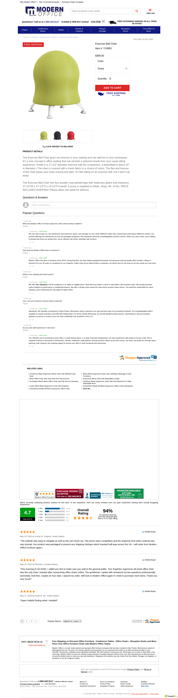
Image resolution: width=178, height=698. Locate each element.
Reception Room (125, 30)
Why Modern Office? (28, 2)
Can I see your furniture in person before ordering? (42, 301)
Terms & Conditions (107, 682)
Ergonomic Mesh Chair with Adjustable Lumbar (101, 379)
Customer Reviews (148, 684)
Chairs (24, 30)
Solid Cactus (154, 694)
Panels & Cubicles (79, 30)
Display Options (54, 621)
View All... (87, 389)
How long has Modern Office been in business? (41, 250)
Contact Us (84, 684)
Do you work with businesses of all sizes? (39, 328)
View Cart (144, 686)
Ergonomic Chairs (48, 37)
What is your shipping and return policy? (38, 274)
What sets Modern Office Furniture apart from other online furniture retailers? (52, 224)
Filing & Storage (102, 30)
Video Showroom (127, 686)
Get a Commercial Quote (49, 2)
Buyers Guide (126, 684)
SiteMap (144, 682)
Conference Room (43, 30)
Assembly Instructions (88, 686)
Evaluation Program (107, 686)
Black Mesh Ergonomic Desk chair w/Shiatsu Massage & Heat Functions (107, 375)
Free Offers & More (148, 30)
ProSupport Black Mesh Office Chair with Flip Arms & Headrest (54, 381)
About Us (83, 682)
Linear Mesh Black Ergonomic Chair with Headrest (49, 386)
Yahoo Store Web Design (139, 694)
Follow (25, 226)
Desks (61, 30)
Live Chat (96, 21)
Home (26, 37)
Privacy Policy (133, 669)
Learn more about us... (37, 645)
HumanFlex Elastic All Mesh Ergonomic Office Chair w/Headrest (108, 386)
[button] (30, 242)
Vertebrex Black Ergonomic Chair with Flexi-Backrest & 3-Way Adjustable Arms (107, 382)
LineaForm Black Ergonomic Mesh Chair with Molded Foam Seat (53, 375)
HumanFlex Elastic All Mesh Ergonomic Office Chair (50, 389)
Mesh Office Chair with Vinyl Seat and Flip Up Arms (49, 379)
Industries (124, 682)
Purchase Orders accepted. (30, 684)
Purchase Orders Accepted (72, 2)
